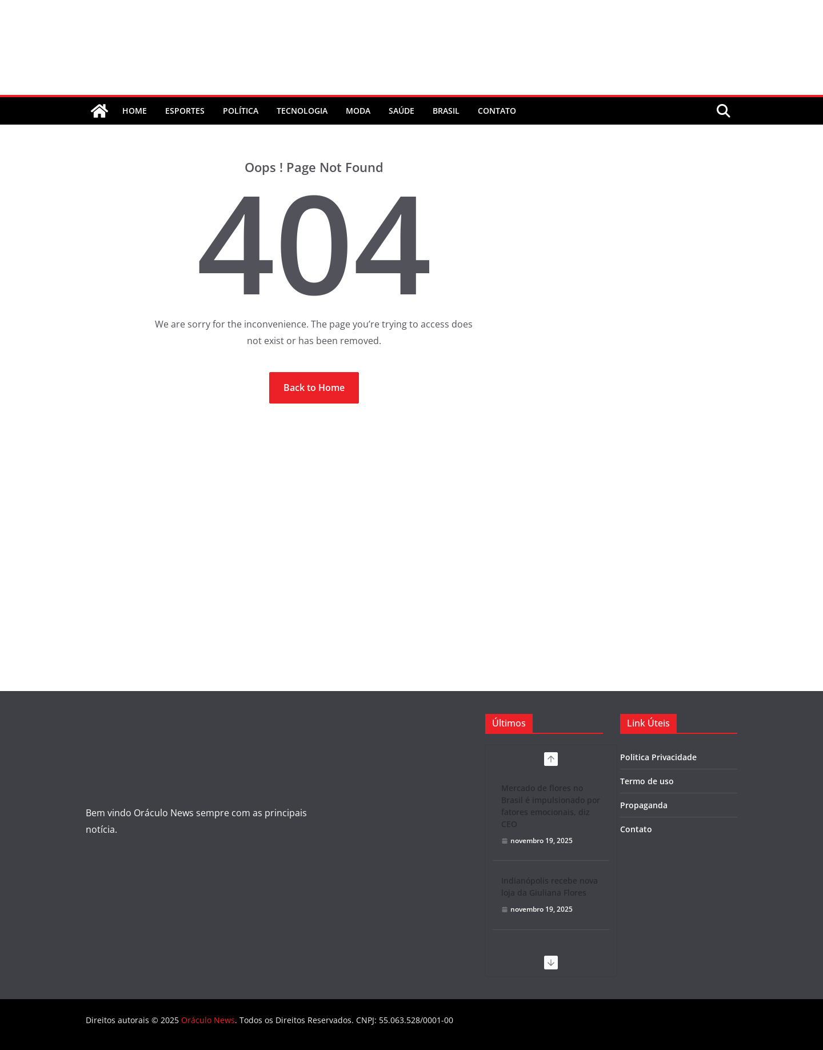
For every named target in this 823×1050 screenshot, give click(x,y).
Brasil (446, 110)
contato (497, 110)
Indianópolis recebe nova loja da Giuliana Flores (549, 886)
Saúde (401, 110)
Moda (358, 110)
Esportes (185, 110)
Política (240, 110)
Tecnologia (302, 110)
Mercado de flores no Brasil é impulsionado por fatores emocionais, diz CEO (550, 805)
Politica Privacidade (658, 757)
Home (134, 110)
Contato (636, 829)
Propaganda (644, 805)
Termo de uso (647, 781)
